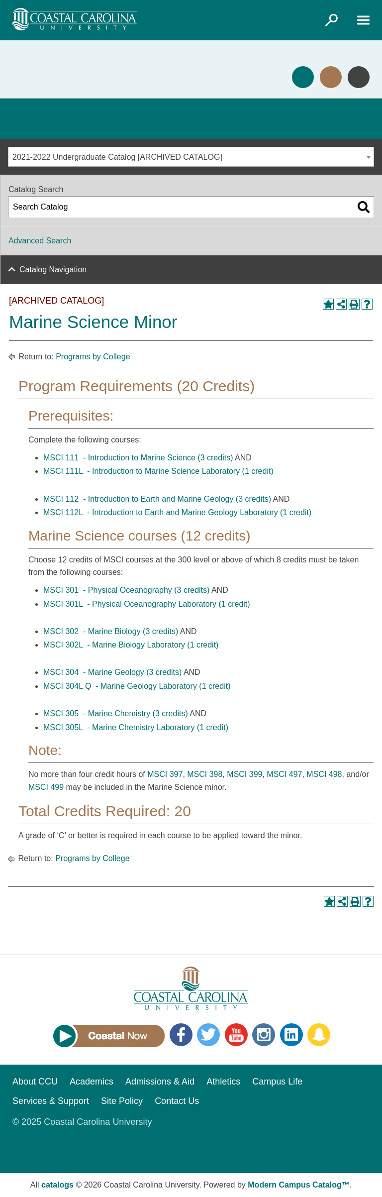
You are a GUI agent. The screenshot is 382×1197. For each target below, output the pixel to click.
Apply (302, 77)
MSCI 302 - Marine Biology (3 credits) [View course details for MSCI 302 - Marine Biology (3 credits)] (110, 631)
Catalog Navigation (53, 269)
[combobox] (191, 157)
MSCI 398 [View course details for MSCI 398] (204, 774)
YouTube (236, 1035)
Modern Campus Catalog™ (298, 1185)
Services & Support (50, 1101)
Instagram (264, 1035)
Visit (330, 77)
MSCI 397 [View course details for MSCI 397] (165, 774)
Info (358, 77)
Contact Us (177, 1101)
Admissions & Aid (159, 1082)
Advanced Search (39, 240)
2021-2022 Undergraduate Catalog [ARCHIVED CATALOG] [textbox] (117, 157)
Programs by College (93, 356)
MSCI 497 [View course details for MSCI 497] (284, 774)
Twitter (208, 1035)
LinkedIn (291, 1035)
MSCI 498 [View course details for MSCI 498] (324, 774)
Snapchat (319, 1035)
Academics (91, 1082)
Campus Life (277, 1082)
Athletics (223, 1082)
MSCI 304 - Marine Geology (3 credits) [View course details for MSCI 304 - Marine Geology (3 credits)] (112, 672)
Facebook (181, 1035)
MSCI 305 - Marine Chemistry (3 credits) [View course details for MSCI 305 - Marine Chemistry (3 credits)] (115, 713)
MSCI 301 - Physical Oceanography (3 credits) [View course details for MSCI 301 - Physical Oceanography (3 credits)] (126, 590)
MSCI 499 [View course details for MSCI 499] (46, 787)
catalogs (57, 1185)
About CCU (35, 1082)
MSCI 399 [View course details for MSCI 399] (244, 774)
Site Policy (122, 1101)
